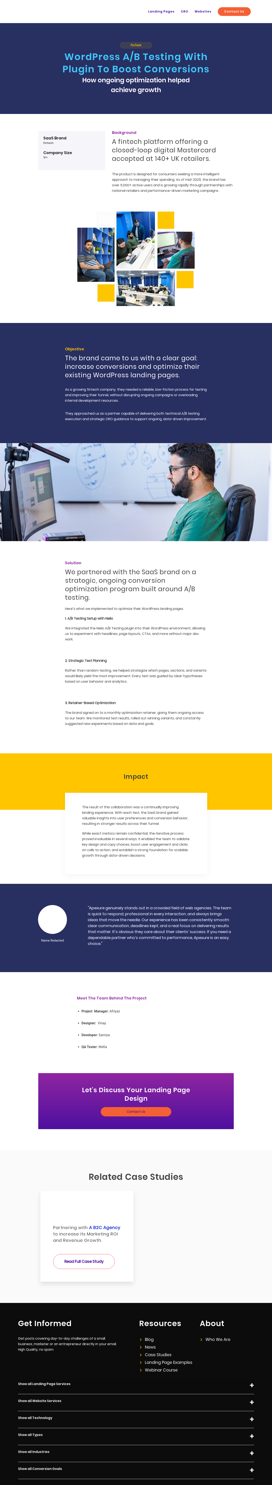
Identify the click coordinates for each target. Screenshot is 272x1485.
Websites (210, 11)
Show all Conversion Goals (136, 1442)
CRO (194, 11)
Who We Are (214, 1311)
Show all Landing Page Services (136, 1357)
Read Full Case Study (83, 1233)
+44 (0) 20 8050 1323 (239, 1468)
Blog (146, 1311)
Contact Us (236, 11)
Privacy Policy (174, 1468)
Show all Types (136, 1408)
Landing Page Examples (164, 1334)
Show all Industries (136, 1425)
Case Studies (154, 1326)
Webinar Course (157, 1341)
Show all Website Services (136, 1374)
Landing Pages (174, 11)
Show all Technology (136, 1391)
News (147, 1319)
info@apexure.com (204, 1468)
